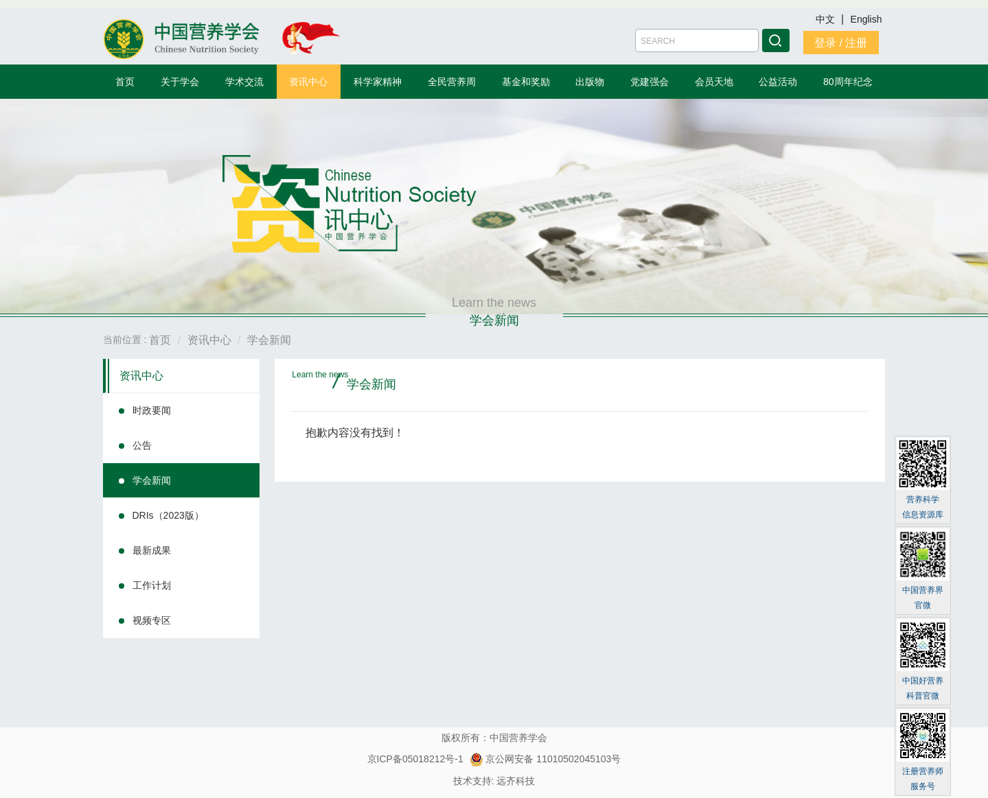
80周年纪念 (848, 81)
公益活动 (778, 81)
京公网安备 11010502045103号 (545, 758)
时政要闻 (152, 410)
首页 (125, 81)
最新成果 (152, 550)
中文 (827, 19)
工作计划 (152, 585)
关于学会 (180, 81)
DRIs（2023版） (168, 515)
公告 (142, 445)
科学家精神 (378, 81)
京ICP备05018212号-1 (415, 758)
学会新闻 (152, 480)
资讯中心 (308, 81)
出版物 (589, 81)
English (866, 19)
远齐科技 (515, 780)
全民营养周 (452, 81)
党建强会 (649, 81)
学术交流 (244, 81)
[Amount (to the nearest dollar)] (697, 40)
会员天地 (714, 81)
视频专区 (152, 620)
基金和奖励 (526, 81)
